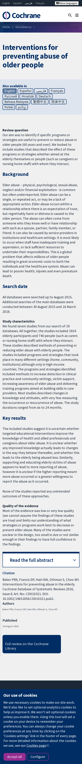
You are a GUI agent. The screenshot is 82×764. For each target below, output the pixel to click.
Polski (8, 107)
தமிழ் (22, 107)
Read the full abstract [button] (31, 560)
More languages (66, 3)
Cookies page (36, 745)
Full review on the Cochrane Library (27, 646)
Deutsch (45, 96)
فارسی (28, 3)
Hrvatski (28, 96)
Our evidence (23, 27)
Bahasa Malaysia (16, 102)
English (6, 3)
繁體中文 (40, 102)
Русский (10, 96)
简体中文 (58, 102)
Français (40, 3)
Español (17, 3)
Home (6, 27)
